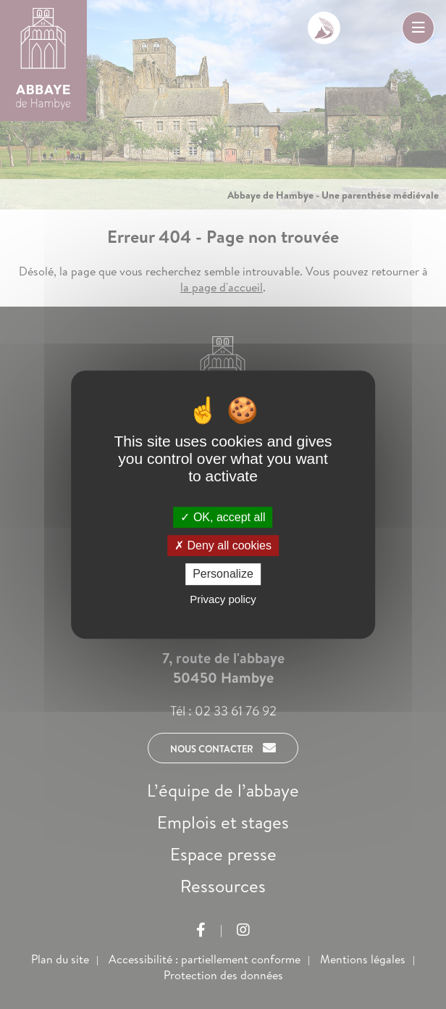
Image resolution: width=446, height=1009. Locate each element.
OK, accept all (222, 517)
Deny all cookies (223, 545)
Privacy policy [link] (223, 599)
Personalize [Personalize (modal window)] (223, 574)
